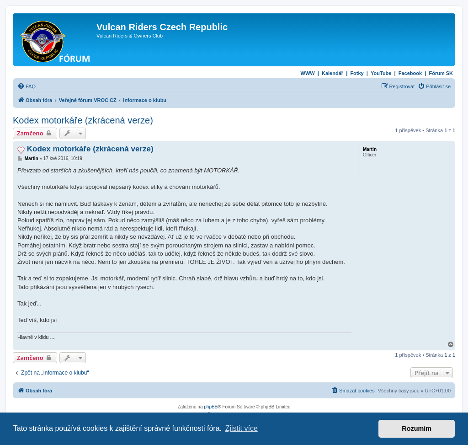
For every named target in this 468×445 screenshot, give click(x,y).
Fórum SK (441, 73)
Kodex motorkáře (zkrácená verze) (83, 120)
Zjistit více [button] (241, 428)
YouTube (381, 73)
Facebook (410, 73)
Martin (370, 149)
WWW (308, 73)
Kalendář (332, 73)
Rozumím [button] (416, 428)
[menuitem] (26, 86)
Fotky (356, 73)
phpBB (211, 406)
